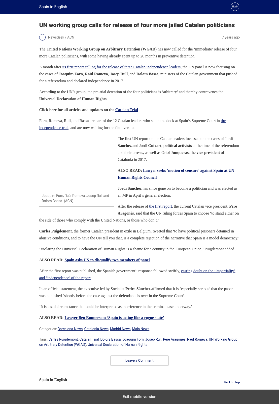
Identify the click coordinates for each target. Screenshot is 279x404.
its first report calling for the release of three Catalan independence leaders (121, 67)
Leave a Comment (140, 360)
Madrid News (120, 329)
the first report (160, 206)
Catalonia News (96, 329)
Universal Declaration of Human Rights (117, 345)
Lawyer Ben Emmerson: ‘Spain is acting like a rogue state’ (114, 317)
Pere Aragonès (174, 339)
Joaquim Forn (133, 339)
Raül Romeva (197, 339)
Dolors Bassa (110, 339)
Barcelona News (70, 329)
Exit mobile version (139, 396)
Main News (140, 329)
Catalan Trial (126, 110)
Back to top (232, 382)
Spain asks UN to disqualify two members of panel (107, 260)
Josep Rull (153, 339)
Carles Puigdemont (63, 339)
